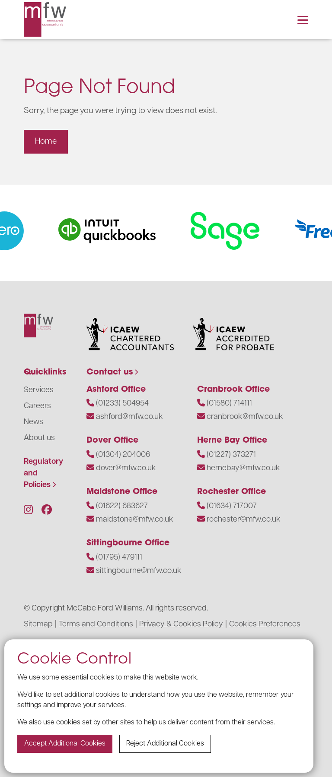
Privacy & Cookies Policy (181, 624)
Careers (37, 406)
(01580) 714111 (229, 404)
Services (39, 390)
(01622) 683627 (122, 506)
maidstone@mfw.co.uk (134, 520)
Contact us (109, 372)
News (33, 422)
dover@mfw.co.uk (126, 468)
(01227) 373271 (231, 455)
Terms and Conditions (96, 624)
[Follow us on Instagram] (28, 511)
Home (46, 142)
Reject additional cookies (165, 743)
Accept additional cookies (64, 743)
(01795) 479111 (119, 558)
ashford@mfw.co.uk (129, 417)
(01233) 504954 (122, 404)
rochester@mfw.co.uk (244, 520)
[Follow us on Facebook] (47, 511)
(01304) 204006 (123, 455)
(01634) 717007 (232, 506)
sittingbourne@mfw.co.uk (139, 571)
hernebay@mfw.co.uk (243, 468)
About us (39, 438)
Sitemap (38, 624)
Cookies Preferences (264, 624)
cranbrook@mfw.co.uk (245, 417)
